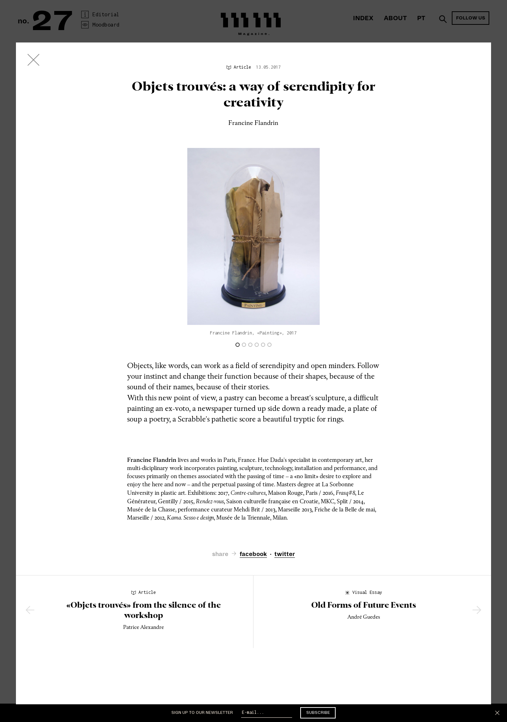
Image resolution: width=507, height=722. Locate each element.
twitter (284, 554)
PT (421, 18)
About (395, 18)
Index (363, 18)
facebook (253, 554)
